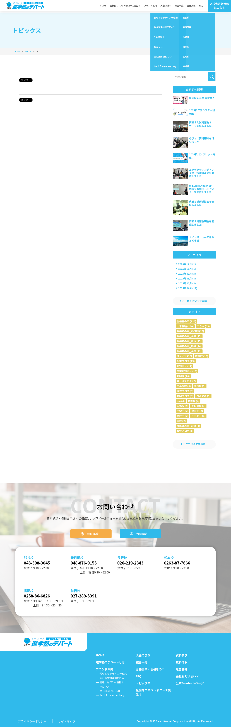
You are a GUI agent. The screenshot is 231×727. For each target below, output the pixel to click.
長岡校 (28, 589)
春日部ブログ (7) (186, 381)
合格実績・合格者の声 (150, 669)
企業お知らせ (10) (187, 371)
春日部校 (77, 555)
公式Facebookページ (190, 683)
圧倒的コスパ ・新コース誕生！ (125, 6)
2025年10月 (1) (187, 269)
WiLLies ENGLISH (110, 691)
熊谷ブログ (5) (185, 391)
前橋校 (75, 589)
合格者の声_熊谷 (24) (189, 346)
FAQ (201, 6)
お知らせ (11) (184, 366)
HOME (103, 6)
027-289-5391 (86, 595)
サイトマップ (66, 721)
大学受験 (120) (185, 326)
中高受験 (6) (184, 386)
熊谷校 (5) (199, 386)
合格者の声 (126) (186, 321)
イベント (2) (198, 416)
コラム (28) (203, 326)
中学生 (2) (197, 411)
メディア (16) (184, 356)
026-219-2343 (133, 560)
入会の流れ (165, 6)
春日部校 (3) (198, 406)
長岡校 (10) (183, 376)
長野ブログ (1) (185, 430)
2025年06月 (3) (187, 278)
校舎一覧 (179, 6)
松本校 (169, 555)
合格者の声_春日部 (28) (190, 331)
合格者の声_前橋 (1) (188, 426)
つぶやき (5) (203, 396)
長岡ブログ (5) (185, 396)
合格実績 (191, 6)
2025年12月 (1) (187, 264)
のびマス (105, 686)
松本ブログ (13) (186, 361)
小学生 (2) (182, 411)
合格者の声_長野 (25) (189, 336)
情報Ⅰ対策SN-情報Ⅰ (112, 682)
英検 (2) (181, 421)
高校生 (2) (182, 416)
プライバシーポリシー (32, 721)
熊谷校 (28, 555)
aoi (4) (181, 401)
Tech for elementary (112, 695)
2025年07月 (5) (187, 273)
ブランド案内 (150, 6)
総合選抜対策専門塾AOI (113, 678)
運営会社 (181, 669)
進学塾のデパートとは (110, 662)
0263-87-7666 (180, 560)
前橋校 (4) (182, 406)
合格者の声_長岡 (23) (189, 351)
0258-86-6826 (40, 595)
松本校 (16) (201, 356)
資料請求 (142, 531)
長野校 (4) (193, 401)
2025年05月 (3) (187, 283)
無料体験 (92, 531)
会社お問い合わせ (187, 676)
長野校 (122, 555)
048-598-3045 (40, 560)
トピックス (143, 683)
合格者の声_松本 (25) (189, 341)
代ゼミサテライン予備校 (113, 673)
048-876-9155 (86, 560)
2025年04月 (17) (187, 288)
